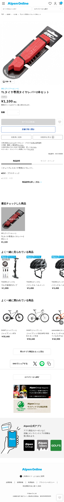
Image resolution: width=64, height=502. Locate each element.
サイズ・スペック (47, 161)
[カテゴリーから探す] (48, 9)
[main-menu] (3, 3)
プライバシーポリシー (47, 482)
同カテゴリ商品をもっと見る (32, 352)
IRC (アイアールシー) (9, 89)
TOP (2, 14)
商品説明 (16, 161)
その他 (15, 14)
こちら (21, 145)
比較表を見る (47, 137)
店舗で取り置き (28, 129)
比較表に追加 (16, 137)
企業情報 (9, 482)
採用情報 (20, 482)
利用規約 (31, 482)
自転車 (9, 14)
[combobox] (16, 9)
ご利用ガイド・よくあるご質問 (33, 476)
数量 (3, 112)
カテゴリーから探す (32, 377)
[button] (61, 274)
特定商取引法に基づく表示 (32, 486)
